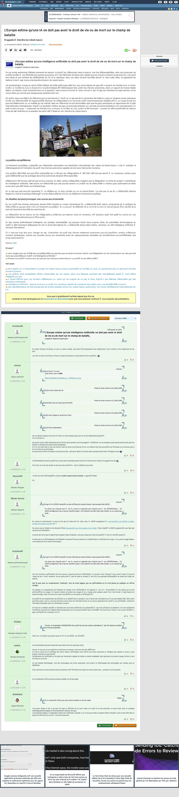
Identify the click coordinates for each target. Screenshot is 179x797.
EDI (77, 6)
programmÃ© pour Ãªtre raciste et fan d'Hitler (81, 528)
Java (61, 6)
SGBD (96, 6)
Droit (107, 2)
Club (114, 2)
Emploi (88, 2)
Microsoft (54, 6)
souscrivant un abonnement (56, 299)
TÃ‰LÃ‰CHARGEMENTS (81, 9)
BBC (15, 243)
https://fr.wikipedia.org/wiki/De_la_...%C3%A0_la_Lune (63, 378)
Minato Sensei (17, 498)
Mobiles (109, 6)
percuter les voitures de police (42, 524)
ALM (47, 6)
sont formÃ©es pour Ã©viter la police (121, 521)
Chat (66, 2)
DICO (118, 9)
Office (102, 6)
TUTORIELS (44, 9)
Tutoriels (43, 2)
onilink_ (17, 645)
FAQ (52, 2)
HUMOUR (125, 9)
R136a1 (17, 622)
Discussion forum (159, 61)
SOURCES (95, 9)
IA (42, 6)
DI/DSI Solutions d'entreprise (23, 6)
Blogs (59, 2)
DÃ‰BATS (105, 9)
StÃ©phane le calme (37, 45)
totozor (17, 365)
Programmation (86, 6)
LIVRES (68, 9)
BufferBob (17, 694)
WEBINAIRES (59, 9)
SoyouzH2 (17, 476)
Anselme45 (17, 326)
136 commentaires (55, 45)
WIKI (112, 9)
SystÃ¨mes (118, 6)
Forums (32, 2)
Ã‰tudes (98, 2)
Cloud (37, 6)
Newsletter (76, 2)
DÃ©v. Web (69, 6)
